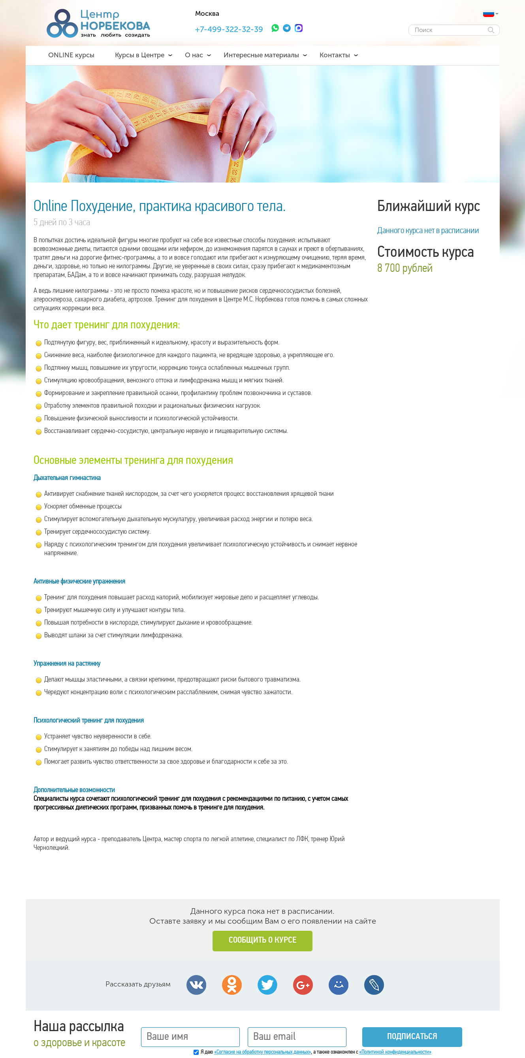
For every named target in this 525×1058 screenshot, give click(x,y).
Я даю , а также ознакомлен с (316, 1052)
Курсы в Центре (139, 55)
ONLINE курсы (71, 55)
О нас (194, 55)
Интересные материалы (261, 55)
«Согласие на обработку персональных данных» (262, 1052)
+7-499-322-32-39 (229, 29)
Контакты (335, 55)
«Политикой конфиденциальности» (395, 1052)
